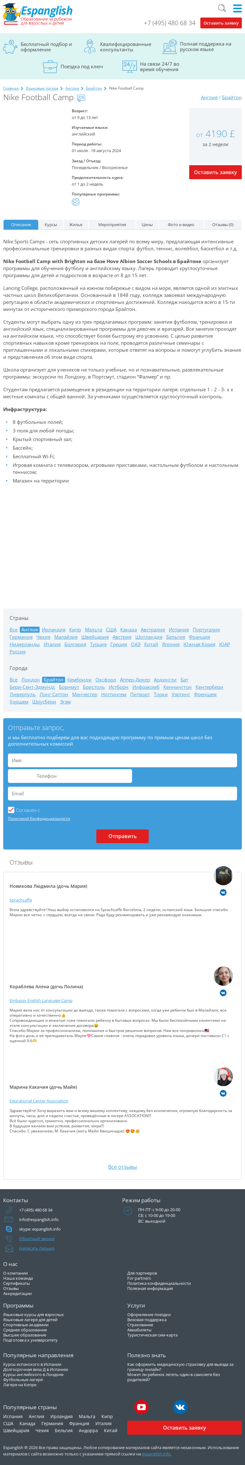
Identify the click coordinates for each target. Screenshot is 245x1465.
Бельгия (175, 637)
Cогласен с (28, 810)
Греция (118, 644)
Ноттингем (113, 694)
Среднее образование (25, 1330)
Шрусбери (44, 702)
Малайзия (66, 637)
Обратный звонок (37, 1238)
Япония (171, 644)
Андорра (88, 1430)
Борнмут (69, 687)
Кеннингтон (177, 687)
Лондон (30, 680)
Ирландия (53, 630)
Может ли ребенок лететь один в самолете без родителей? (173, 1377)
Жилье (75, 224)
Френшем (205, 694)
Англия (72, 88)
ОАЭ (135, 644)
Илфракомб (146, 687)
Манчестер (84, 694)
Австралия (153, 630)
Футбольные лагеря (23, 1379)
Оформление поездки (149, 1314)
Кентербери (209, 687)
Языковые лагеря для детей (30, 1319)
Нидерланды (25, 644)
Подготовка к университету (30, 1340)
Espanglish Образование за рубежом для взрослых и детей (37, 14)
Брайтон (94, 88)
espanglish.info (156, 1454)
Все (14, 630)
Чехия (43, 637)
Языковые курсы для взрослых (33, 1314)
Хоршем (19, 702)
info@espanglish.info (39, 1219)
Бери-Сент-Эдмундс (32, 687)
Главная (11, 88)
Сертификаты (16, 1283)
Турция (98, 644)
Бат (184, 680)
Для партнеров (142, 1273)
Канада (128, 630)
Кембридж (79, 680)
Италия (52, 644)
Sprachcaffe (21, 900)
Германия (21, 637)
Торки (161, 694)
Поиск (222, 8)
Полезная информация (150, 1288)
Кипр (75, 630)
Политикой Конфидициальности (39, 818)
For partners (139, 1278)
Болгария (75, 644)
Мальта (93, 630)
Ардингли (165, 680)
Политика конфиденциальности (159, 1283)
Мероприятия (112, 224)
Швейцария (95, 637)
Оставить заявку (221, 23)
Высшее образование (24, 1335)
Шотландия (148, 637)
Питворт (140, 694)
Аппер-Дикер (135, 680)
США (111, 630)
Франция (199, 637)
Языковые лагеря (42, 88)
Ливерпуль (23, 694)
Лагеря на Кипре (19, 1385)
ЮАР (224, 644)
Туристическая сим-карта (152, 1335)
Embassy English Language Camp (41, 1000)
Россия (18, 652)
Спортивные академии (25, 1325)
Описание (21, 224)
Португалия (206, 630)
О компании (15, 1273)
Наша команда (18, 1278)
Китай (151, 644)
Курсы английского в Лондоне (33, 1374)
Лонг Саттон (54, 694)
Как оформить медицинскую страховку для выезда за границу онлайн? (180, 1366)
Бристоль (94, 687)
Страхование (140, 1325)
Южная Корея (199, 644)
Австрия (122, 637)
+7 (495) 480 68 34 (170, 23)
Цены (147, 224)
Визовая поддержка (147, 1319)
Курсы (51, 224)
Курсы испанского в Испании (32, 1364)
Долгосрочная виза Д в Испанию (35, 1369)
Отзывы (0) (223, 224)
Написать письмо (37, 1248)
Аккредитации (17, 1293)
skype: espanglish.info (40, 1229)
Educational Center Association (39, 1101)
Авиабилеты (139, 1330)
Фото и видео (181, 224)
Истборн (119, 687)
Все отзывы (122, 1166)
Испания (179, 630)
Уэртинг (181, 694)
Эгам (65, 702)
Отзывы (11, 1288)
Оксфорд (105, 680)
